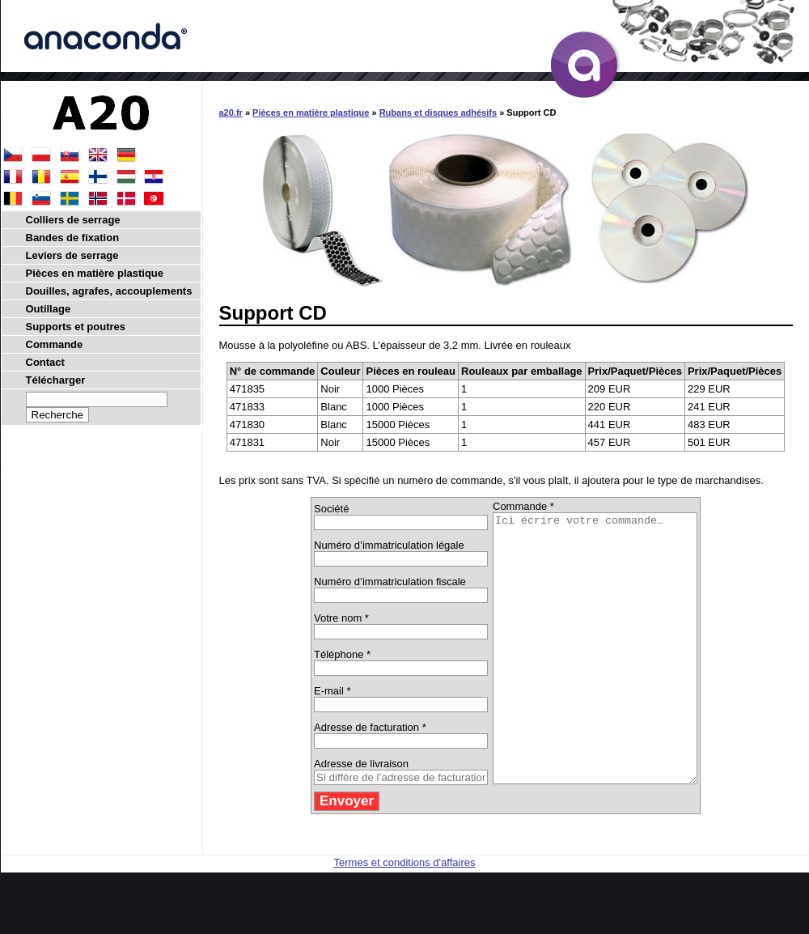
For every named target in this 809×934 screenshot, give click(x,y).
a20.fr (231, 112)
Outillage (48, 309)
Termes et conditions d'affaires (405, 916)
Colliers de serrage (73, 220)
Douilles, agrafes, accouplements (109, 291)
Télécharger (56, 380)
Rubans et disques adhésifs (438, 112)
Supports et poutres (76, 327)
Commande (54, 344)
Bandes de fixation (73, 237)
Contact (45, 362)
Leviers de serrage (72, 255)
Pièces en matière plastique (310, 112)
